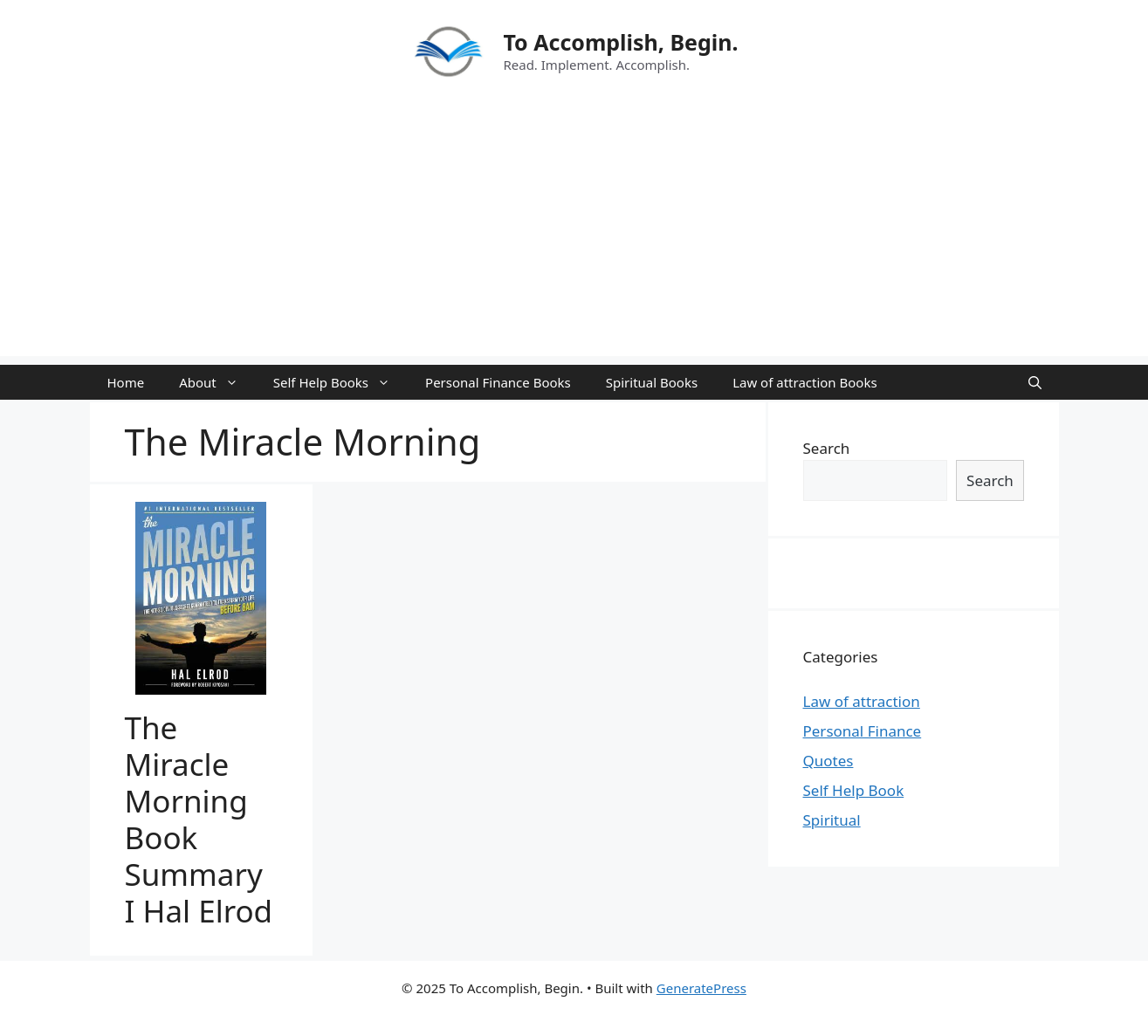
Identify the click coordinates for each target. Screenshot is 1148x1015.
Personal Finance (862, 731)
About (217, 382)
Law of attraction (861, 701)
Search (826, 448)
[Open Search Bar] (1035, 382)
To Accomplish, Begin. (620, 42)
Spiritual (832, 820)
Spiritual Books (652, 382)
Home (126, 382)
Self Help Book (853, 790)
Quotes (828, 761)
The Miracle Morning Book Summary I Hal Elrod (199, 819)
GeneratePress (701, 988)
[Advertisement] (574, 234)
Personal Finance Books (498, 382)
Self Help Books (340, 382)
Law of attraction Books (804, 382)
